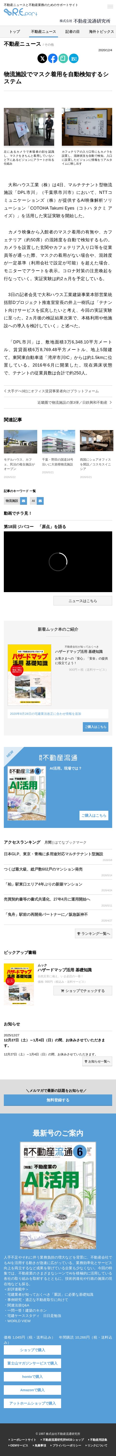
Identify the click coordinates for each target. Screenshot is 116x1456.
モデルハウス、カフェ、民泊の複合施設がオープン (19, 464)
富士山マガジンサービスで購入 (32, 1363)
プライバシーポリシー (66, 1445)
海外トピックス (101, 32)
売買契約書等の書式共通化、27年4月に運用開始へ (58, 902)
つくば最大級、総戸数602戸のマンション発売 (58, 872)
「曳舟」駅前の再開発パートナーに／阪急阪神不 (58, 917)
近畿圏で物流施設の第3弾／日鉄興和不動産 (74, 402)
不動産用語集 (97, 1439)
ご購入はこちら (95, 727)
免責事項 (39, 1445)
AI (33, 501)
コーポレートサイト (22, 1439)
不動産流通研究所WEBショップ (62, 1439)
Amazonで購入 (32, 1390)
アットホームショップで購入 (32, 1403)
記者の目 (72, 32)
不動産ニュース (43, 32)
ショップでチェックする (83, 991)
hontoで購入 (32, 1377)
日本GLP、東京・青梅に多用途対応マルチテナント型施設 (58, 857)
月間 (48, 842)
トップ (14, 32)
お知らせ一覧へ (97, 1061)
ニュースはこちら (83, 601)
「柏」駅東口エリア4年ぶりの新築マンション (58, 887)
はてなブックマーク (70, 842)
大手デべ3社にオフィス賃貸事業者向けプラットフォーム (51, 391)
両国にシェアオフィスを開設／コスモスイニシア (95, 464)
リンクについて (96, 1445)
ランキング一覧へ (93, 934)
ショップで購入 (32, 1350)
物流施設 (12, 501)
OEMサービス (18, 1445)
